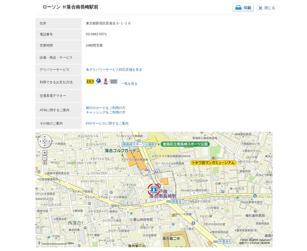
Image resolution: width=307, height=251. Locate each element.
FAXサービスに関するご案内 (107, 123)
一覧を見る (129, 84)
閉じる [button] (270, 8)
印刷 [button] (247, 8)
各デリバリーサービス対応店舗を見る (114, 69)
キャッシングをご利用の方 (106, 112)
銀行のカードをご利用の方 (106, 108)
